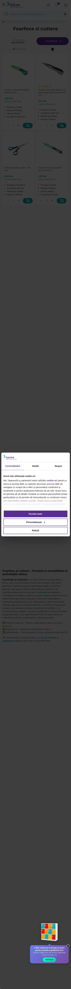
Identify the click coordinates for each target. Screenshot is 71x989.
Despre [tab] (58, 466)
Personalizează (35, 522)
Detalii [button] (49, 959)
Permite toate (35, 514)
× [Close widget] (68, 946)
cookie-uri (52, 480)
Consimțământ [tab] (12, 466)
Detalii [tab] (35, 466)
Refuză (35, 530)
